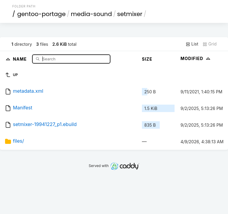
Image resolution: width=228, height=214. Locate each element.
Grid (209, 44)
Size (147, 59)
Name (20, 58)
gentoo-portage (41, 14)
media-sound (91, 14)
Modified (196, 58)
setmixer (129, 14)
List (192, 44)
